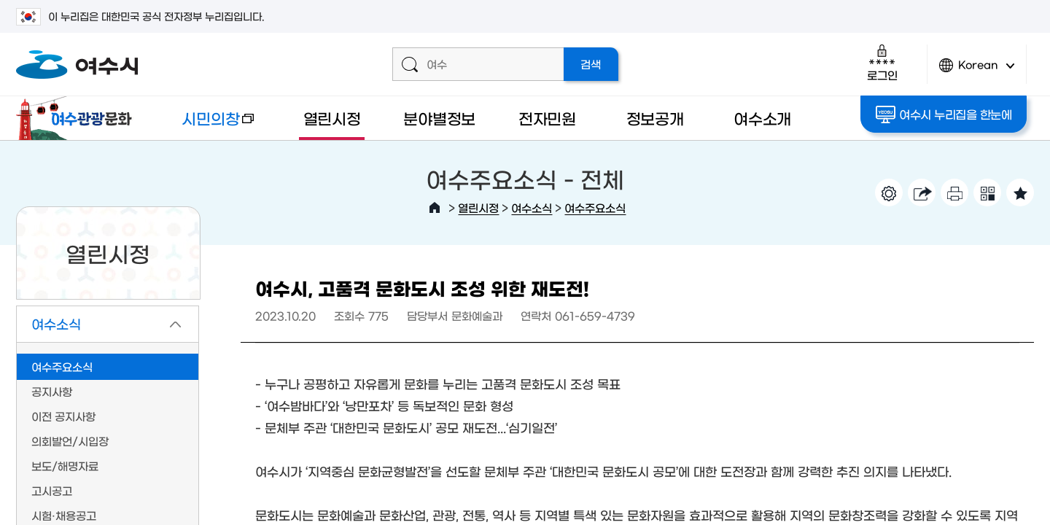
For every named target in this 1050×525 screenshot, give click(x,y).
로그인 (882, 62)
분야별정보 (439, 117)
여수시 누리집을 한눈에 (944, 114)
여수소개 (762, 117)
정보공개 (655, 117)
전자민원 (547, 117)
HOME (435, 208)
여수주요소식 (595, 207)
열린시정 (332, 117)
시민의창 (206, 125)
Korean (977, 71)
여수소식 (531, 207)
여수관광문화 (78, 118)
